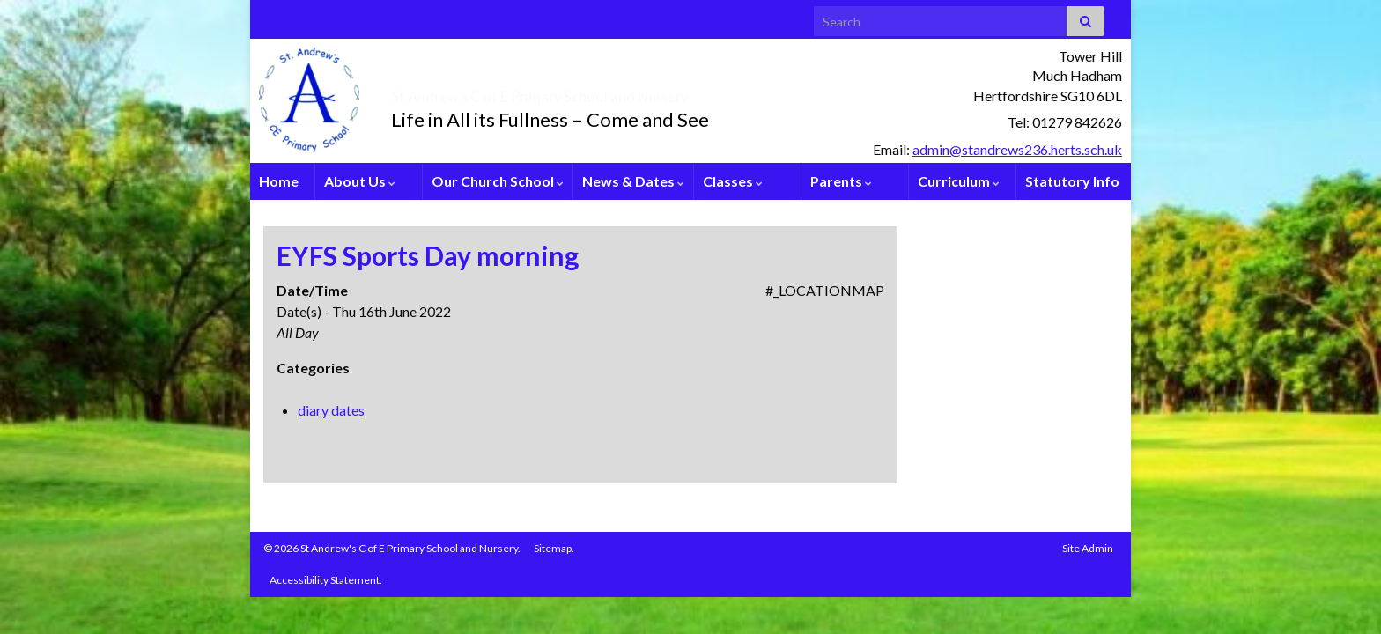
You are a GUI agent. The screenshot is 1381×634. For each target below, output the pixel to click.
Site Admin (1087, 548)
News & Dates (633, 181)
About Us (359, 181)
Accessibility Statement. (326, 579)
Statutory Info (1072, 181)
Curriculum (959, 181)
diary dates (331, 410)
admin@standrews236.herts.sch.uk (1017, 149)
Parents (841, 181)
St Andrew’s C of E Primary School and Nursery (642, 91)
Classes (733, 181)
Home (279, 181)
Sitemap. (554, 548)
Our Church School (498, 181)
